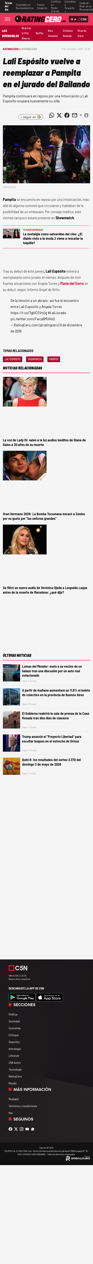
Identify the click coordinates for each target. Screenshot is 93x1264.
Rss (11, 1113)
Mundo (13, 1083)
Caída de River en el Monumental (86, 6)
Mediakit (14, 1099)
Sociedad (14, 1021)
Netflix (39, 33)
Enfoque (14, 1035)
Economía (14, 1028)
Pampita (53, 359)
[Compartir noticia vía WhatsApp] (51, 115)
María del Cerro (72, 283)
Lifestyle (14, 1055)
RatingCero (29, 49)
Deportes (14, 1042)
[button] (86, 115)
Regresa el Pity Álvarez (26, 33)
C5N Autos (15, 1062)
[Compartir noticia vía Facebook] (67, 115)
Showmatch (35, 359)
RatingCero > (12, 49)
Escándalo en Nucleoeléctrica (24, 6)
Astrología (15, 1048)
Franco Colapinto (42, 6)
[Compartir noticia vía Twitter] (59, 115)
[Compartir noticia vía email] (74, 115)
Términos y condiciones (23, 1106)
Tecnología (15, 1069)
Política (13, 1014)
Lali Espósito (12, 359)
